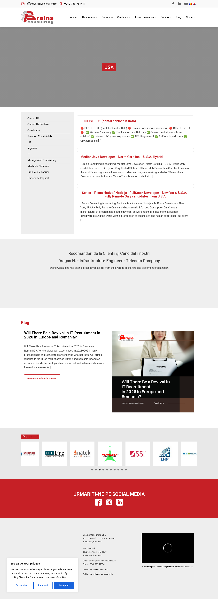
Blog (178, 17)
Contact (190, 17)
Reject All (43, 585)
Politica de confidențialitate (95, 570)
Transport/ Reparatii (38, 178)
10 (126, 469)
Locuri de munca (144, 17)
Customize (21, 585)
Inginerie (32, 148)
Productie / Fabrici (38, 172)
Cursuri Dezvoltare (38, 124)
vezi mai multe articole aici (42, 378)
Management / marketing (41, 160)
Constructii (33, 130)
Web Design (147, 567)
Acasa (73, 17)
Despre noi (88, 17)
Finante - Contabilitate (39, 136)
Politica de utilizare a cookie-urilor (98, 574)
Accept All (64, 585)
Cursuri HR (33, 118)
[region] (42, 575)
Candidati (122, 17)
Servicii (106, 17)
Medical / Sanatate (38, 166)
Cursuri (165, 17)
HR (29, 142)
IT (28, 154)
